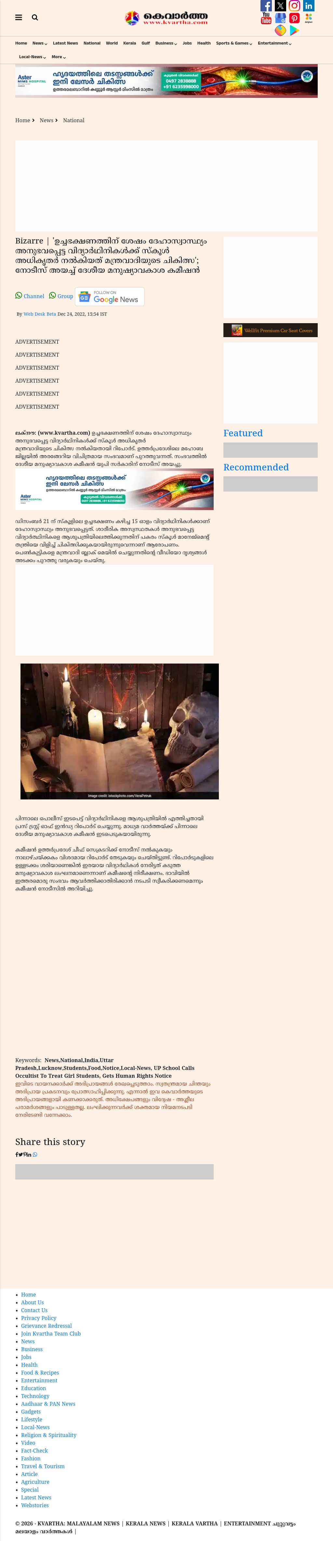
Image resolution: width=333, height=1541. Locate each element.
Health (204, 43)
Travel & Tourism (43, 1467)
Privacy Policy (38, 1318)
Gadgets (31, 1412)
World (112, 43)
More (57, 57)
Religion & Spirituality (48, 1435)
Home (21, 43)
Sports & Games (232, 43)
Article (29, 1474)
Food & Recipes (40, 1373)
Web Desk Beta (39, 314)
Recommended (256, 468)
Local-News (30, 57)
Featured (243, 434)
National (92, 43)
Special (30, 1490)
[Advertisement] (166, 185)
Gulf (145, 43)
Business (164, 43)
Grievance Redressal (46, 1326)
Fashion (31, 1459)
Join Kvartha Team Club (51, 1334)
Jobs (187, 43)
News (38, 43)
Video (28, 1443)
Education (33, 1389)
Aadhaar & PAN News (48, 1404)
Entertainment (273, 43)
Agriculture (35, 1482)
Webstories (35, 1506)
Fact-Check (34, 1451)
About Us (32, 1303)
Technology (35, 1396)
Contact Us (34, 1311)
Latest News (65, 43)
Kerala (129, 43)
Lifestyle (31, 1420)
